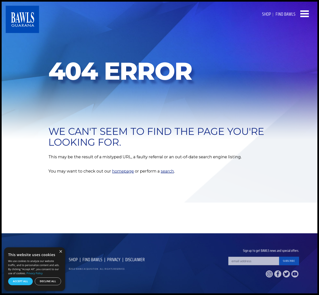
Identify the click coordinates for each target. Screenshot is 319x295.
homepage (123, 171)
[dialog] (34, 269)
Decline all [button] (48, 281)
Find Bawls (92, 259)
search (167, 171)
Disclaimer (135, 259)
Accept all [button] (20, 281)
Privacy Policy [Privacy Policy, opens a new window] (34, 273)
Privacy (113, 259)
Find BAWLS (285, 14)
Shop (266, 14)
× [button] (60, 251)
